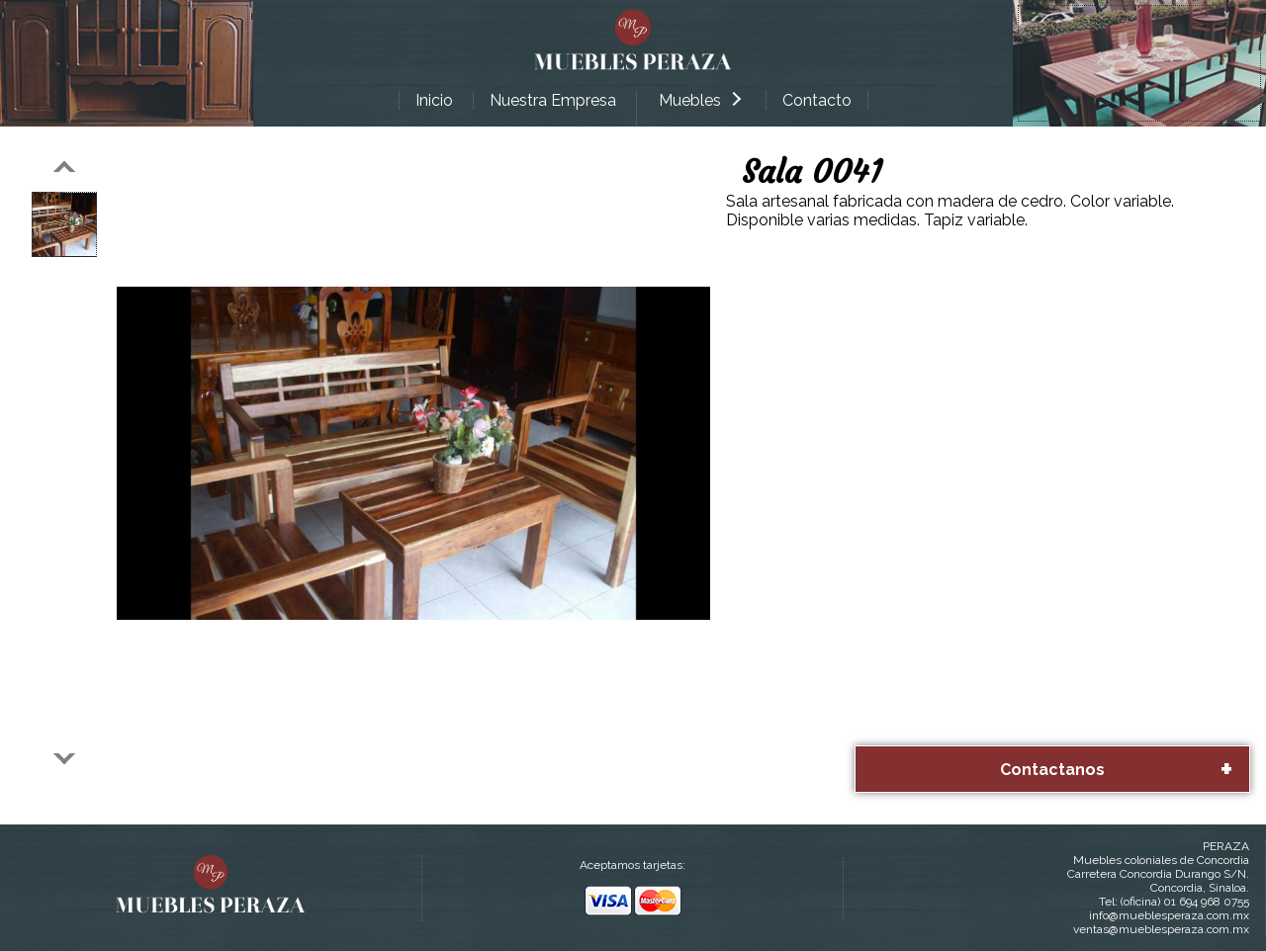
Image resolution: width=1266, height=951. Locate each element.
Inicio (434, 100)
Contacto (817, 100)
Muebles (700, 100)
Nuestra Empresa (553, 100)
